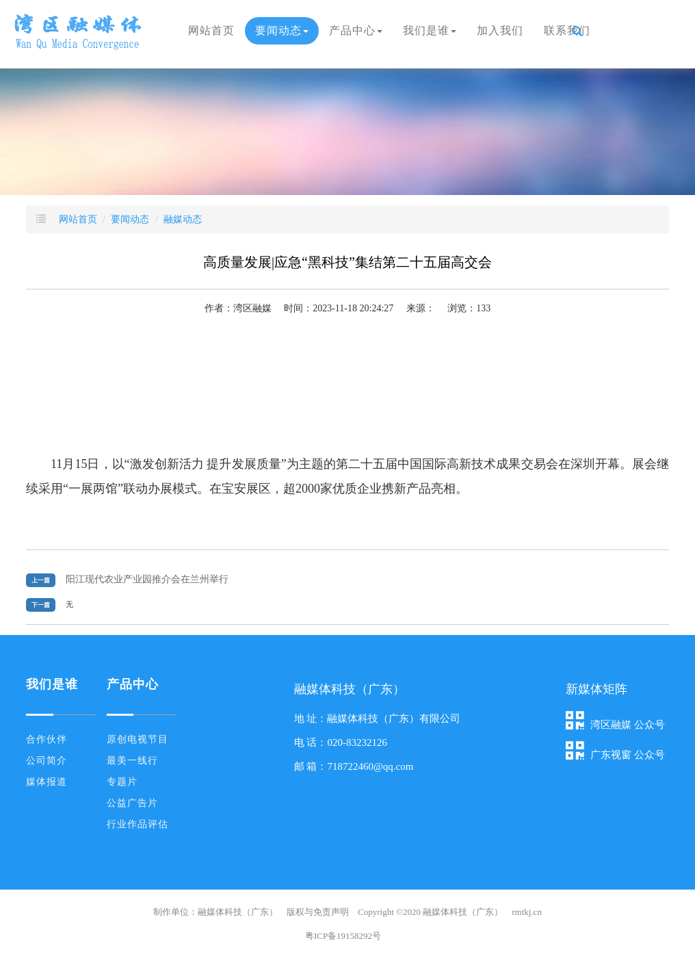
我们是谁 (429, 30)
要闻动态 (282, 30)
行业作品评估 (137, 824)
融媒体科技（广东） (463, 912)
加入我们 (500, 30)
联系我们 (567, 30)
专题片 (122, 782)
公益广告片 (132, 803)
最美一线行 (132, 760)
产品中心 (355, 30)
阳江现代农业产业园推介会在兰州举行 (147, 579)
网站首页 (211, 30)
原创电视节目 (137, 739)
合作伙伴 (46, 739)
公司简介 (46, 760)
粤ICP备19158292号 (343, 936)
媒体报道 (46, 782)
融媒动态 (182, 219)
